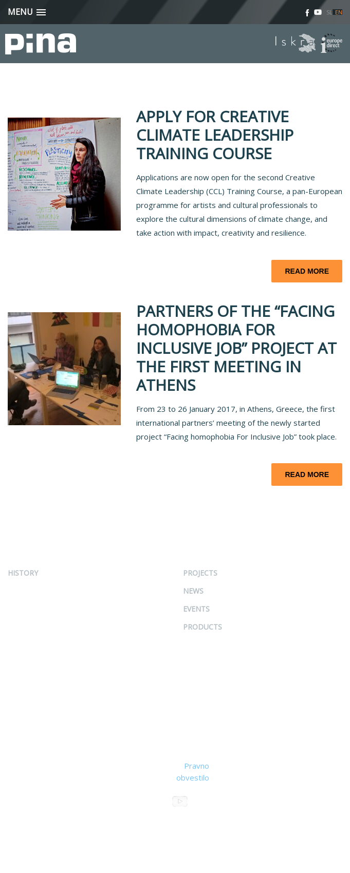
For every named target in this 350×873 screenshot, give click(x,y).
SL (329, 12)
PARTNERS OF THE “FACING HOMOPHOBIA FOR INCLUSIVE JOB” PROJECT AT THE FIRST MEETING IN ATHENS (236, 347)
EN (338, 12)
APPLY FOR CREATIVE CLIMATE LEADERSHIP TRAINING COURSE (214, 135)
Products (202, 627)
